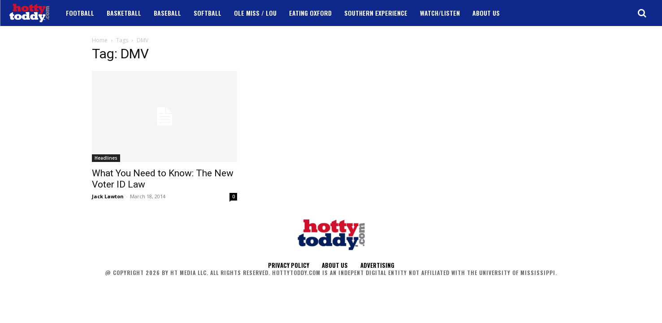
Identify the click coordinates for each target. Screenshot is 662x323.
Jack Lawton (108, 196)
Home (100, 40)
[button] (642, 13)
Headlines (106, 158)
